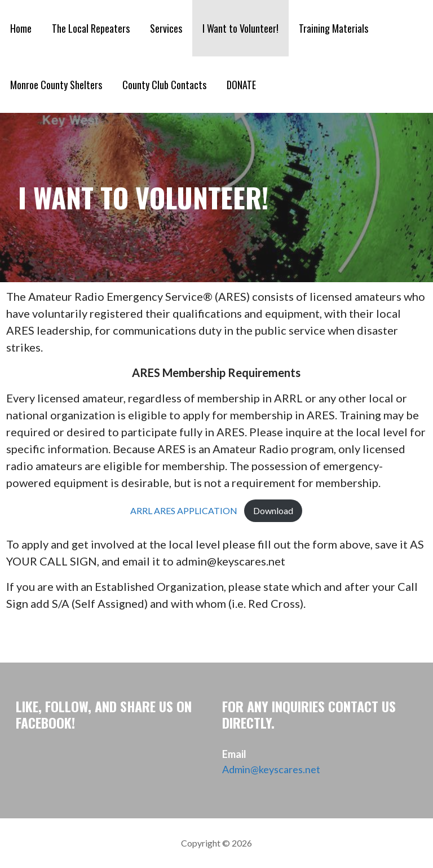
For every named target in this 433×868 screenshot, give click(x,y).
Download (273, 510)
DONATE (241, 84)
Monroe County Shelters (56, 84)
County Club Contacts (164, 84)
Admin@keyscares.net (271, 769)
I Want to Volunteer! (240, 28)
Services (166, 28)
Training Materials (333, 28)
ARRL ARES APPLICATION (183, 510)
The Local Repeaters (91, 28)
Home (21, 28)
